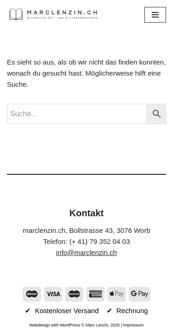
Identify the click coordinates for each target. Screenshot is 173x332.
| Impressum (132, 325)
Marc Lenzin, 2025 (102, 325)
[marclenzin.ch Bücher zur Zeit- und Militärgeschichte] (53, 14)
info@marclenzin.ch (86, 252)
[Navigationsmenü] (155, 15)
